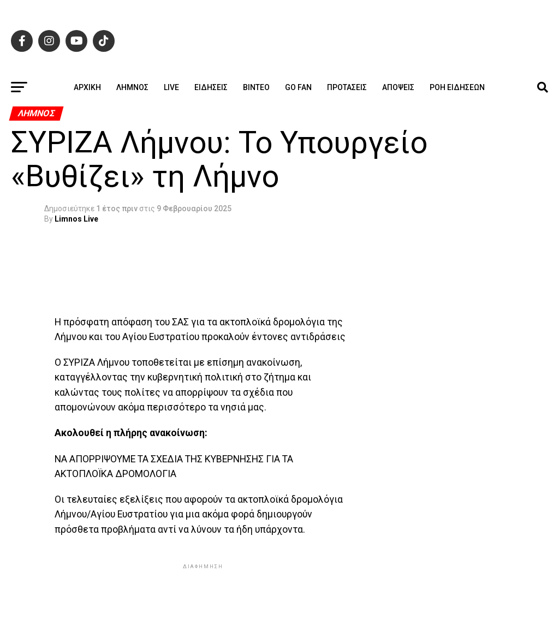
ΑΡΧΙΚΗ (87, 87)
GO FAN (298, 87)
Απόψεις (398, 87)
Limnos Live (76, 219)
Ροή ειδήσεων (457, 87)
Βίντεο (256, 87)
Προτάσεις (347, 87)
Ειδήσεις (211, 87)
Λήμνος (132, 87)
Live (171, 87)
